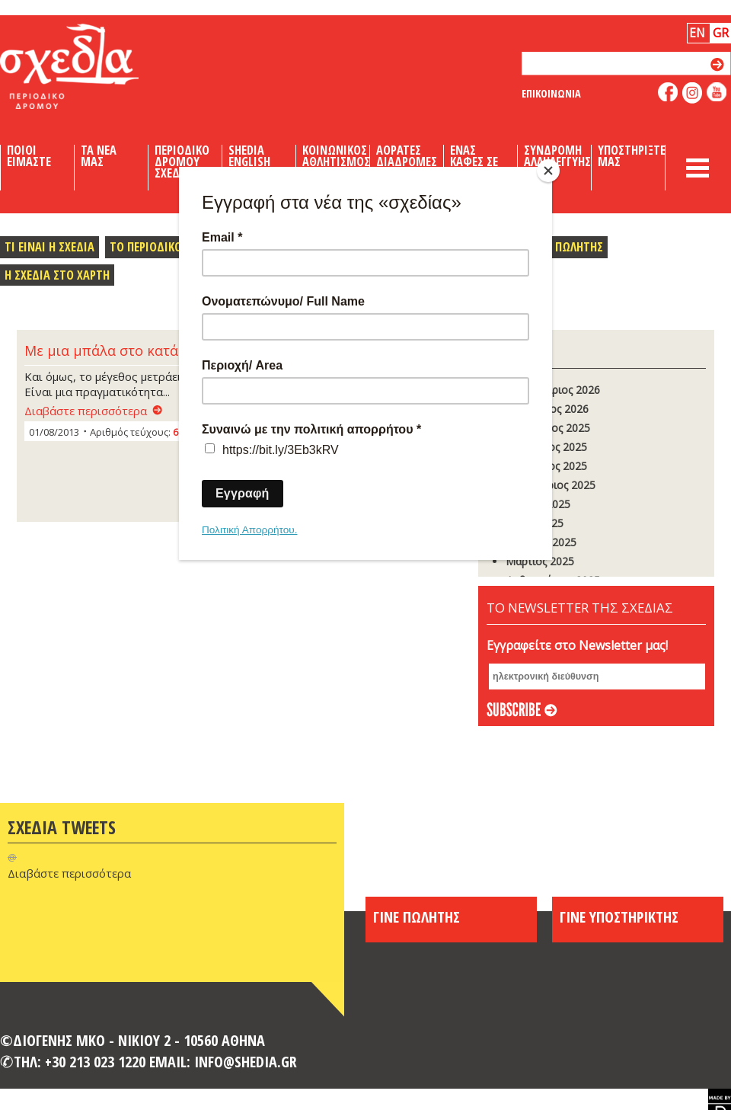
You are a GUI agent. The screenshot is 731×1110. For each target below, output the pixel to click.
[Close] (548, 170)
